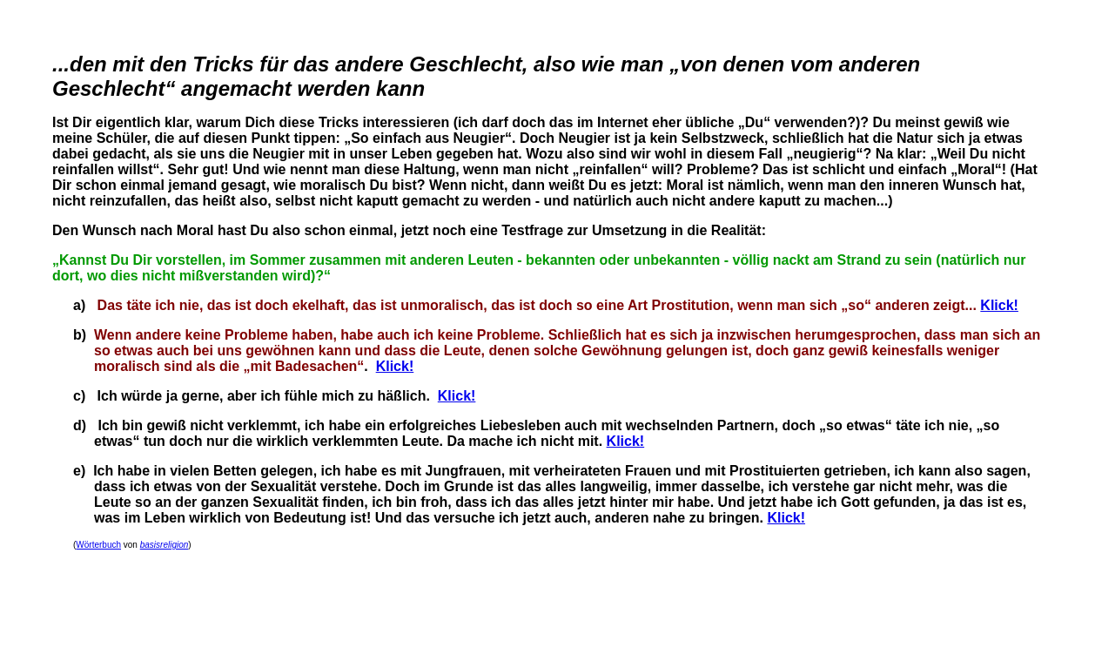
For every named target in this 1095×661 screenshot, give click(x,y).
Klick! (999, 305)
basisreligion (164, 545)
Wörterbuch (98, 545)
